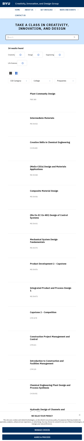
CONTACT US (20, 15)
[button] (79, 415)
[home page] (6, 4)
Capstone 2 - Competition (43, 312)
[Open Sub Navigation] (36, 9)
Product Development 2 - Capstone (48, 263)
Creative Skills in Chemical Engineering (50, 142)
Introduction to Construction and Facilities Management (47, 362)
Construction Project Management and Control (50, 338)
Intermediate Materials (42, 118)
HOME (17, 10)
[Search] (42, 37)
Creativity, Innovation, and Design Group (37, 3)
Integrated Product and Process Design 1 (47, 289)
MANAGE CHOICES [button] (42, 430)
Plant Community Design (42, 93)
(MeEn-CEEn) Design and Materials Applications (48, 168)
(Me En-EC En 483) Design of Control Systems (49, 216)
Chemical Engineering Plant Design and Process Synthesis (50, 386)
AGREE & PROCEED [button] (42, 437)
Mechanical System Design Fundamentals (44, 241)
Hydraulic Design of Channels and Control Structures (47, 411)
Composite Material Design (44, 190)
